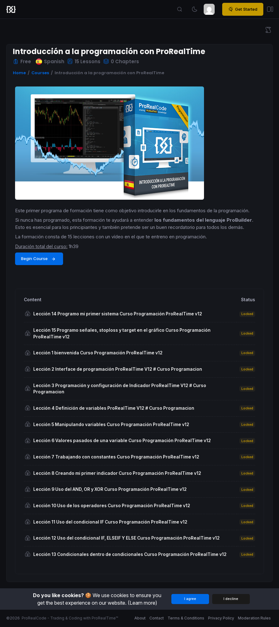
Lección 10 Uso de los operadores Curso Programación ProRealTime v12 (111, 505)
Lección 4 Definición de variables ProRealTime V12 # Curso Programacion (113, 408)
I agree (190, 598)
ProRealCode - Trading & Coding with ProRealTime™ (70, 618)
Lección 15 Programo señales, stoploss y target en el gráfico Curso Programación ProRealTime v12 (122, 333)
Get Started (242, 9)
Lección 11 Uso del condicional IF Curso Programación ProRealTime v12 (110, 521)
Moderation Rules (254, 618)
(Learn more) (142, 603)
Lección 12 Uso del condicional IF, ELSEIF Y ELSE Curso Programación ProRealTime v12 (126, 538)
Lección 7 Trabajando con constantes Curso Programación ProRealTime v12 (116, 456)
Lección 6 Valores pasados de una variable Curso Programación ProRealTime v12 (122, 440)
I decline (230, 598)
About (140, 618)
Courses (40, 73)
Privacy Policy (221, 618)
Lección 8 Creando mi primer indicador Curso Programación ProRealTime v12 (117, 473)
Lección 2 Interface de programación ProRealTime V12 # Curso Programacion (117, 369)
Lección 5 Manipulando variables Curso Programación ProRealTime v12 (111, 424)
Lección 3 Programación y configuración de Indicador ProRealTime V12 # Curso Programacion (119, 389)
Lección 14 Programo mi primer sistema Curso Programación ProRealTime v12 (117, 313)
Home (19, 73)
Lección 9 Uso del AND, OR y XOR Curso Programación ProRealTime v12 (110, 489)
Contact (156, 618)
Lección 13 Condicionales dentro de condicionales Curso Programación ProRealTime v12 (130, 554)
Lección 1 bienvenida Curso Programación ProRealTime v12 (98, 352)
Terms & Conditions (186, 618)
